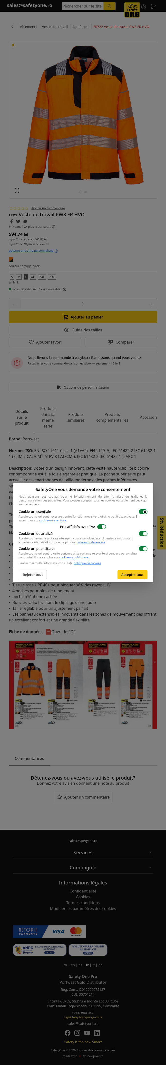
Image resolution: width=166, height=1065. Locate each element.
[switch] (143, 511)
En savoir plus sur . (79, 542)
